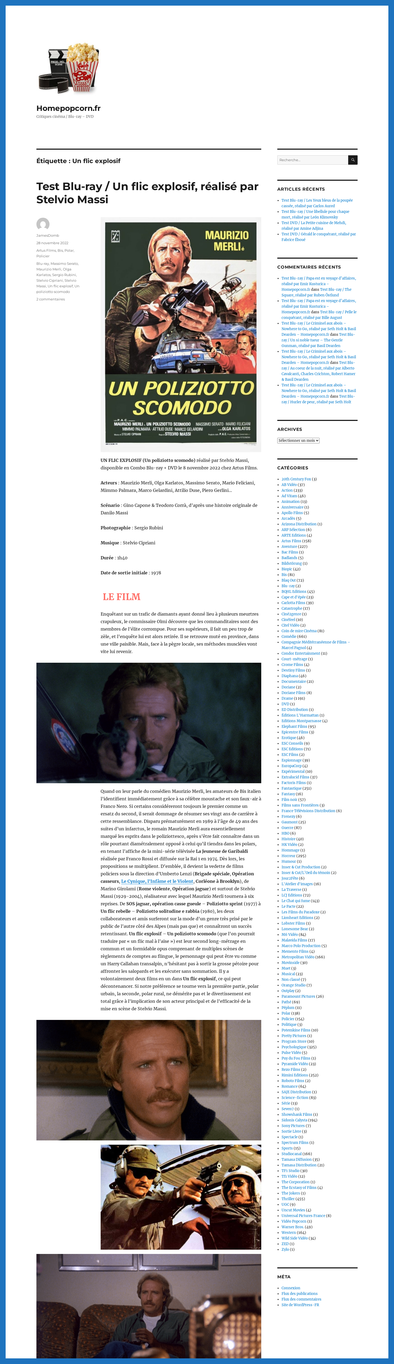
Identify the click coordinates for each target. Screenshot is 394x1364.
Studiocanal (292, 1154)
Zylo (285, 1249)
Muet (286, 968)
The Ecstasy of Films (299, 1187)
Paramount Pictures (298, 996)
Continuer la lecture (122, 1347)
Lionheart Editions (297, 917)
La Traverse (291, 889)
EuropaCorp (292, 766)
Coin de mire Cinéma (299, 631)
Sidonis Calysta (294, 1120)
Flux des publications (300, 1293)
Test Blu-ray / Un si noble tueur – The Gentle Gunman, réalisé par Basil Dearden (318, 340)
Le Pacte (289, 906)
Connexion (291, 1288)
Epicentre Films (295, 732)
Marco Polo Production (301, 946)
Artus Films (46, 250)
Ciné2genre (291, 614)
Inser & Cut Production (301, 867)
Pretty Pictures (294, 1036)
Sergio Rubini (64, 275)
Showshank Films (297, 1114)
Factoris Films (294, 783)
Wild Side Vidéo (295, 1238)
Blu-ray (42, 263)
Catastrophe (292, 608)
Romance (290, 1086)
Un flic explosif (60, 286)
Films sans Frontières (300, 805)
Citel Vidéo (291, 625)
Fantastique (292, 788)
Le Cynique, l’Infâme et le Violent (157, 881)
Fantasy (288, 794)
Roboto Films (293, 1081)
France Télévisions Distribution (308, 811)
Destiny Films (293, 670)
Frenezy (288, 816)
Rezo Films (291, 1069)
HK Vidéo (289, 844)
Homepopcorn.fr (68, 108)
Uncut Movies (293, 1210)
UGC (285, 1204)
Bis (60, 250)
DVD (285, 704)
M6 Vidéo (290, 934)
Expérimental (293, 771)
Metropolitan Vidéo (298, 957)
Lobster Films (293, 923)
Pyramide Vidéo (295, 1064)
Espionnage (292, 760)
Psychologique (294, 1047)
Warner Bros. (293, 1227)
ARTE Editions (294, 535)
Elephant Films (294, 726)
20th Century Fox (296, 479)
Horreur (289, 856)
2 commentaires (50, 299)
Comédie (289, 636)
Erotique (289, 738)
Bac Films (290, 552)
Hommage (291, 850)
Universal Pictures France (303, 1216)
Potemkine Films (296, 1030)
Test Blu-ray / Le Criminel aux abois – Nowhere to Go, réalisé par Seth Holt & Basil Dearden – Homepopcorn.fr (319, 329)
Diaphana (290, 676)
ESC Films (290, 754)
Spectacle (290, 1137)
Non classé (291, 979)
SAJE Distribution (296, 1092)
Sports (287, 1148)
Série (286, 1103)
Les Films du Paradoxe (301, 912)
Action (287, 490)
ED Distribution (295, 709)
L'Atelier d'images (297, 884)
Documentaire (294, 681)
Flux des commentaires (301, 1299)
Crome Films (292, 664)
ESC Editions (292, 749)
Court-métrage (294, 659)
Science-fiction (295, 1097)
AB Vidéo (289, 485)
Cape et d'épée (294, 597)
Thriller (288, 1199)
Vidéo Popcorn (294, 1221)
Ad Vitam (289, 496)
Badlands (289, 558)
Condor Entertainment (301, 653)
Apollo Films (292, 513)
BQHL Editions (294, 591)
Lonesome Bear (295, 929)
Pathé (286, 1002)
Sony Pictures (293, 1126)
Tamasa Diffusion (297, 1159)
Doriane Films (294, 693)
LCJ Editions (292, 895)
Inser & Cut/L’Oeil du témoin (306, 873)
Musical (288, 974)
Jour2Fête (290, 878)
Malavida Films (294, 940)
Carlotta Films (293, 603)
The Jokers (291, 1193)
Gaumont (290, 822)
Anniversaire (293, 507)
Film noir (289, 799)
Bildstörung (292, 563)
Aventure (289, 546)
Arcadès (288, 518)
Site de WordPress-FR (300, 1305)
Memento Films (295, 951)
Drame (287, 698)
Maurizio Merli (48, 269)
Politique (289, 1024)
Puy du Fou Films (296, 1058)
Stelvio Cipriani (49, 280)
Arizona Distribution (299, 524)
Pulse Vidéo (291, 1052)
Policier (43, 256)
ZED (285, 1244)
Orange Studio (294, 985)
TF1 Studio (291, 1171)
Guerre (287, 828)
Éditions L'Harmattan (300, 715)
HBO (285, 833)
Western (289, 1232)
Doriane (288, 687)
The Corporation (296, 1182)
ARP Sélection (293, 529)
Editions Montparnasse (301, 721)
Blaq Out (289, 580)
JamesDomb (47, 235)
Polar (69, 250)
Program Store (294, 1041)
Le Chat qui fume (296, 901)
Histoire (289, 839)
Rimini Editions (295, 1075)
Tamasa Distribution (299, 1165)
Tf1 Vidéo (289, 1176)
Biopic (287, 569)
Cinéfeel (288, 619)
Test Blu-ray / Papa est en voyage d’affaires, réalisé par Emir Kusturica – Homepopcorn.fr (319, 284)
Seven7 (288, 1109)
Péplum (288, 1007)
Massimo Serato (64, 263)
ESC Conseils (292, 743)
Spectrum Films (295, 1142)
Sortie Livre (291, 1131)
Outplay (288, 991)
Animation (291, 501)
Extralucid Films (295, 777)
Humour (289, 861)
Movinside (291, 962)
